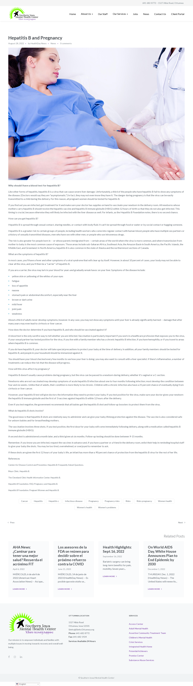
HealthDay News (39, 43)
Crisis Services (136, 646)
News (53, 43)
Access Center (136, 628)
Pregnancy (94, 501)
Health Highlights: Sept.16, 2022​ (118, 549)
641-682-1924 (80, 641)
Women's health (84, 507)
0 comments (66, 43)
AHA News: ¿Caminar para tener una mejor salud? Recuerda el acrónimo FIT (28, 555)
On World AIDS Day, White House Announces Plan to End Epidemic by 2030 (163, 555)
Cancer (24, 501)
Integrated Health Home (140, 651)
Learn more (19, 589)
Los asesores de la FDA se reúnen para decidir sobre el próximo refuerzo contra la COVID (73, 557)
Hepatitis (38, 501)
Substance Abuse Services (141, 664)
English (21, 684)
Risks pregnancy (144, 501)
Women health (165, 501)
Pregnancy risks (112, 501)
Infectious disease (73, 501)
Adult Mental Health (138, 632)
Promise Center (136, 660)
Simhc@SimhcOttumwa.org (81, 633)
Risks (128, 501)
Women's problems (107, 507)
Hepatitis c (54, 501)
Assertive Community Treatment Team (147, 637)
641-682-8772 (149, 3)
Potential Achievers (138, 655)
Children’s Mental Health (140, 641)
